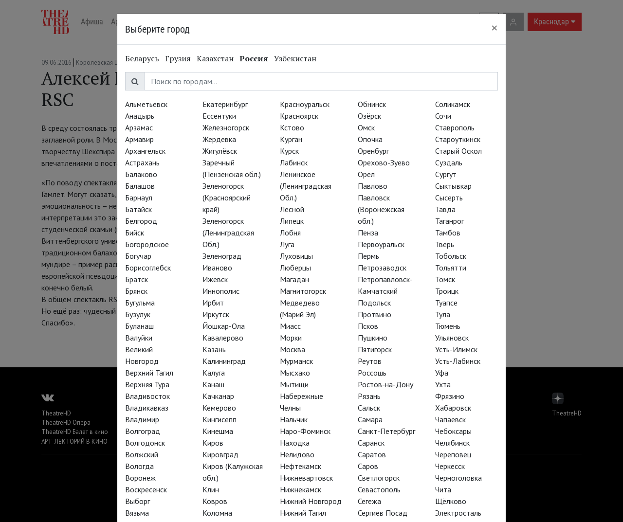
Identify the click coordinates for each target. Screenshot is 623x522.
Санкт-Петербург (386, 431)
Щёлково (450, 501)
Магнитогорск (303, 291)
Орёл (366, 174)
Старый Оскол (458, 151)
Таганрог (449, 221)
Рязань (369, 396)
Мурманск (296, 361)
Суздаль (448, 162)
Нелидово (297, 454)
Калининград (224, 361)
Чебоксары (453, 431)
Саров (368, 466)
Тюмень (447, 326)
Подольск (374, 302)
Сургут (446, 174)
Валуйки (138, 337)
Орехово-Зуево (384, 162)
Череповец (453, 454)
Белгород (141, 221)
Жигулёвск (219, 151)
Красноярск (299, 116)
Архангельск (145, 151)
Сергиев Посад (382, 513)
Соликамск (452, 104)
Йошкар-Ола (223, 326)
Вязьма (137, 513)
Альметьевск (146, 104)
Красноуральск (305, 104)
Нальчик (294, 419)
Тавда (445, 209)
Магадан (294, 279)
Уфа (441, 373)
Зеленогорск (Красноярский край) (226, 197)
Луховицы (296, 256)
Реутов (370, 361)
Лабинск (294, 162)
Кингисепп (219, 419)
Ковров (214, 501)
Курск (289, 151)
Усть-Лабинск (457, 361)
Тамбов (447, 232)
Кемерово (219, 408)
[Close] (494, 27)
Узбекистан (295, 58)
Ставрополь (455, 127)
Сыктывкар (453, 186)
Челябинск (452, 443)
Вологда (139, 466)
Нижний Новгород (311, 501)
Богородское (147, 244)
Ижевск (215, 279)
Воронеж (140, 478)
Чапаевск (450, 419)
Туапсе (446, 302)
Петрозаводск (382, 267)
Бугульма (140, 302)
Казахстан (215, 58)
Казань (214, 349)
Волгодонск (145, 443)
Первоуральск (381, 244)
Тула (442, 314)
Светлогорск (379, 478)
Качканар (218, 396)
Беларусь (142, 58)
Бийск (134, 232)
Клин (210, 489)
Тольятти (450, 267)
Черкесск (450, 466)
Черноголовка (458, 478)
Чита (443, 489)
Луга (287, 244)
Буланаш (139, 326)
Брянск (136, 291)
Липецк (292, 221)
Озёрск (369, 116)
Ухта (443, 384)
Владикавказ (146, 408)
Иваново (217, 267)
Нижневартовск (306, 478)
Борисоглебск (148, 267)
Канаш (213, 384)
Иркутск (215, 314)
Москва (292, 349)
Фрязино (449, 396)
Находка (295, 443)
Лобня (290, 232)
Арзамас (139, 127)
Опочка (370, 139)
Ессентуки (219, 116)
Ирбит (213, 302)
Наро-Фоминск (305, 431)
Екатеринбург (225, 104)
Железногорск (225, 127)
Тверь (444, 244)
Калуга (213, 373)
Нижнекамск (300, 489)
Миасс (290, 326)
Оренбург (373, 151)
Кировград (220, 454)
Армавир (139, 139)
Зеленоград (221, 256)
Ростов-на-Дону (385, 384)
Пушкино (372, 337)
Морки (291, 337)
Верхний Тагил (149, 373)
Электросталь (458, 513)
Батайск (138, 209)
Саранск (371, 443)
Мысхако (295, 373)
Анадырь (139, 116)
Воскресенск (146, 489)
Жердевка (219, 139)
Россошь (372, 373)
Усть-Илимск (456, 349)
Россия (253, 58)
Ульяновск (452, 337)
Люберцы (295, 267)
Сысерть (449, 197)
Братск (136, 279)
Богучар (138, 256)
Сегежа (369, 501)
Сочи (443, 116)
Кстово (292, 127)
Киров (212, 443)
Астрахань (142, 162)
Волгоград (142, 431)
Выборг (137, 501)
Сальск (369, 408)
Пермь (368, 256)
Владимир (142, 419)
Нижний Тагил (303, 513)
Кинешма (217, 431)
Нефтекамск (300, 466)
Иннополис (220, 291)
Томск (445, 279)
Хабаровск (453, 408)
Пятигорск (375, 349)
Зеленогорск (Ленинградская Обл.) (228, 232)
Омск (366, 127)
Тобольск (450, 256)
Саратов (372, 454)
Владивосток (147, 396)
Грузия (178, 58)
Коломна (217, 513)
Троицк (446, 291)
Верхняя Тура (147, 384)
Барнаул (138, 197)
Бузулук (137, 314)
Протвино (374, 314)
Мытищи (294, 384)
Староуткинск (457, 139)
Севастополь (379, 489)
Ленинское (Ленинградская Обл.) (305, 185)
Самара (370, 419)
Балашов (140, 186)
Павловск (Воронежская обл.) (381, 209)
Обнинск (372, 104)
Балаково (141, 174)
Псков (368, 326)
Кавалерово (222, 337)
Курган (291, 139)
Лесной (292, 209)
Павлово (372, 186)
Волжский (141, 454)
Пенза (368, 232)
